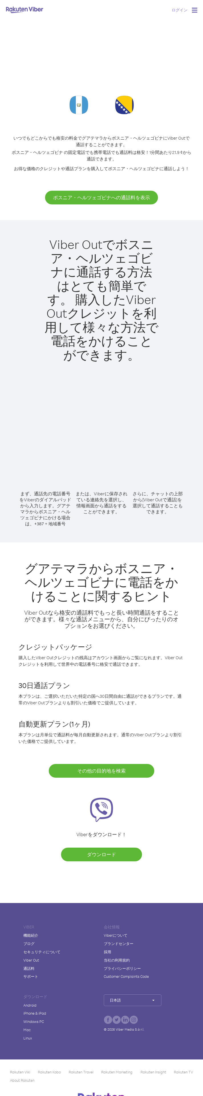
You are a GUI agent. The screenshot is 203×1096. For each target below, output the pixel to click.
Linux (27, 1038)
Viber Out (31, 960)
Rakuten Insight (153, 1072)
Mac (27, 1029)
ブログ (28, 943)
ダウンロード (101, 854)
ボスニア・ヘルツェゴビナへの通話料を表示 (101, 197)
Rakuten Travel (81, 1072)
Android (29, 1005)
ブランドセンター (118, 943)
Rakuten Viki (20, 1072)
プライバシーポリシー (122, 968)
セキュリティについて (41, 952)
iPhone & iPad (34, 1013)
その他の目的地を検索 (101, 771)
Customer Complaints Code (126, 976)
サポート (30, 976)
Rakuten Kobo (49, 1072)
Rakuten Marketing (117, 1072)
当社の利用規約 (117, 960)
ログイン (180, 9)
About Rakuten (22, 1080)
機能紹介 (30, 935)
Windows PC (33, 1021)
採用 (107, 952)
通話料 (28, 968)
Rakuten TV (183, 1072)
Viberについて (115, 935)
